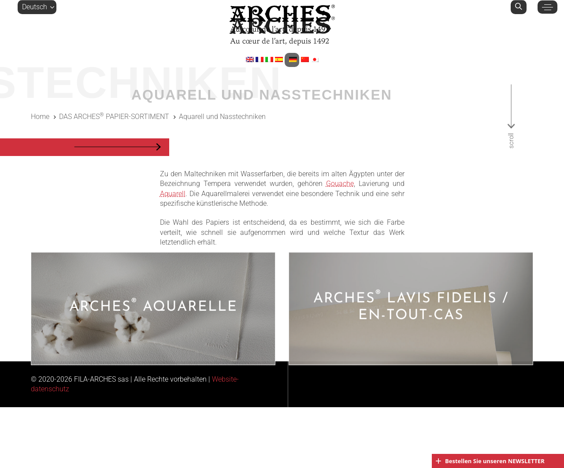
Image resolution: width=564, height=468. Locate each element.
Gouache (340, 183)
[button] (37, 7)
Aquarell (173, 193)
